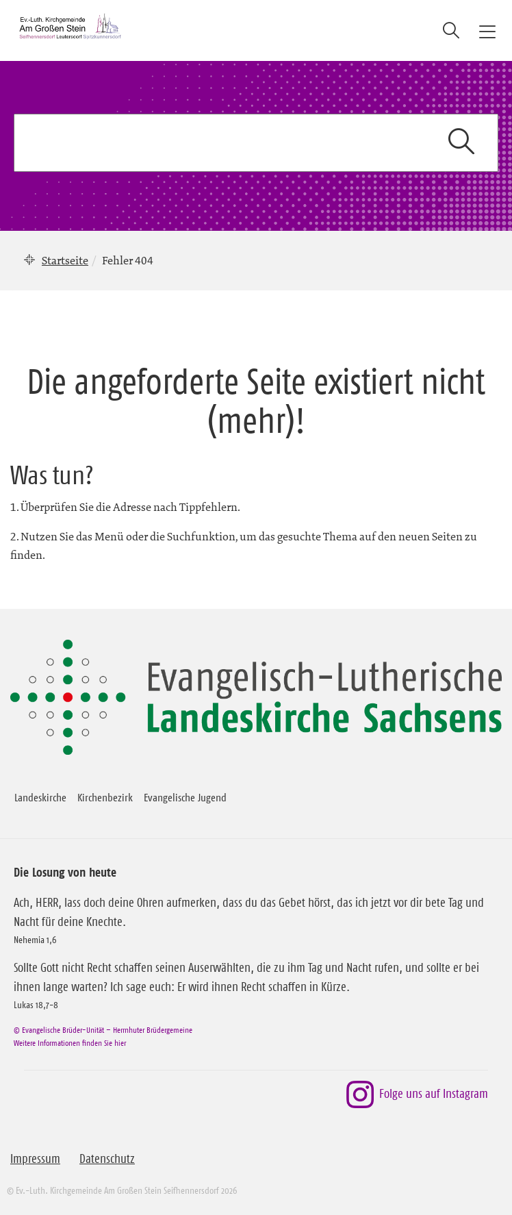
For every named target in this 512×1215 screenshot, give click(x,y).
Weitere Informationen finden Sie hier (70, 1043)
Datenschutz (107, 1158)
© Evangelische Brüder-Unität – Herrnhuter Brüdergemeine (103, 1030)
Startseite (65, 260)
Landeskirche (40, 797)
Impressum (35, 1158)
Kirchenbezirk (105, 797)
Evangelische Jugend (185, 797)
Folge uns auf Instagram (417, 1094)
